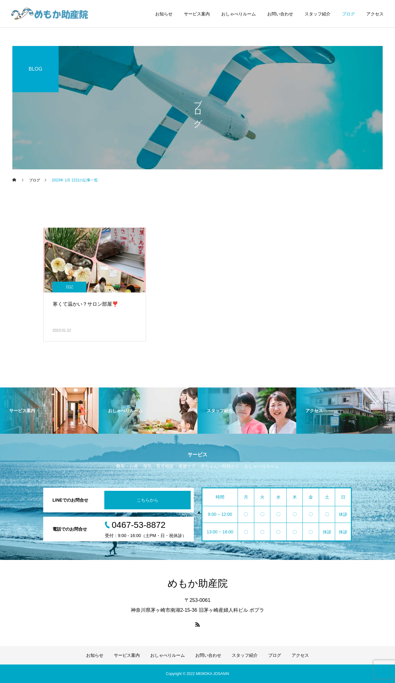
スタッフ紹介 (318, 13)
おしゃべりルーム (238, 13)
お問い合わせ (280, 13)
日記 (69, 287)
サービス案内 (197, 13)
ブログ (348, 13)
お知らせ (164, 13)
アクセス (375, 13)
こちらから (147, 500)
